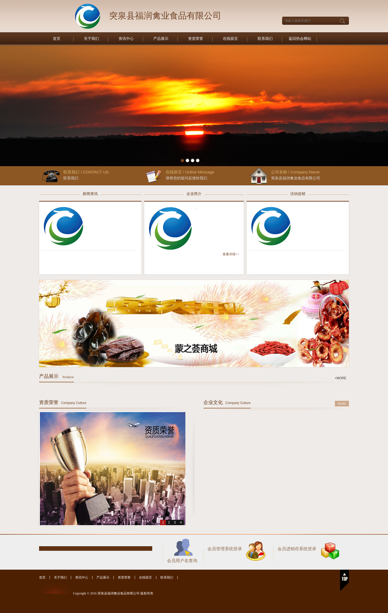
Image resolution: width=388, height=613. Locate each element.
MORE (342, 403)
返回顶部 (344, 580)
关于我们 (91, 39)
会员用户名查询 (182, 560)
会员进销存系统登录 (297, 548)
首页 (56, 39)
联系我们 (265, 39)
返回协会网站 (300, 39)
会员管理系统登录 (224, 548)
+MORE (340, 378)
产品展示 (160, 39)
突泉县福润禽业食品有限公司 (165, 15)
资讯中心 (126, 39)
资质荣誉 (195, 39)
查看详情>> (231, 254)
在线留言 (230, 39)
